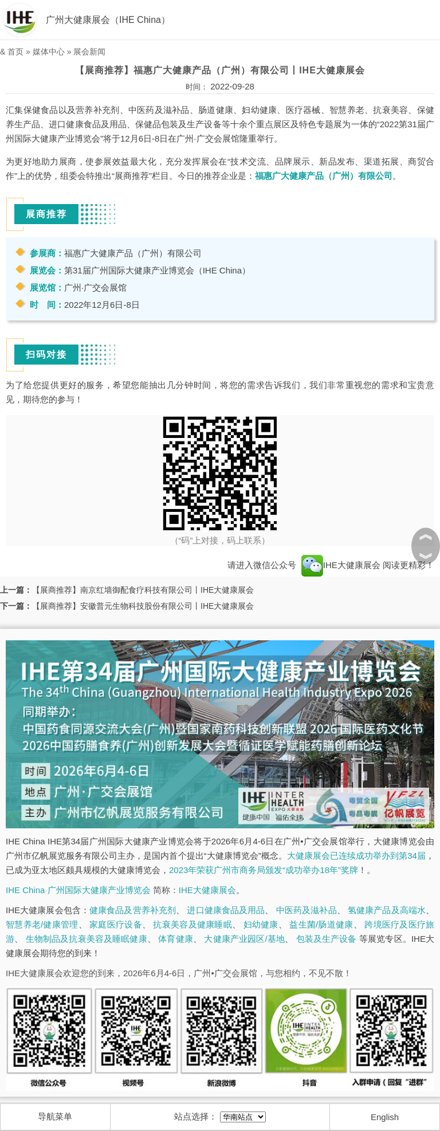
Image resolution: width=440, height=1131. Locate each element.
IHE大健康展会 (341, 565)
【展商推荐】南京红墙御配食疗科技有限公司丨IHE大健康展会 (143, 589)
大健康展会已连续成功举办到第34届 (356, 855)
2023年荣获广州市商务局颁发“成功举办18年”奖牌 (263, 870)
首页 (15, 51)
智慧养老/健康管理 (42, 924)
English (385, 1117)
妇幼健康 (260, 924)
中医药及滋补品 (306, 910)
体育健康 (175, 939)
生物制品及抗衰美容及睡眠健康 (86, 939)
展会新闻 (89, 51)
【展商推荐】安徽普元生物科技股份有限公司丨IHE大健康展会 (143, 605)
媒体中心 (49, 51)
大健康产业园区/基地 (244, 939)
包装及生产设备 (326, 939)
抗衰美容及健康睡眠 (192, 924)
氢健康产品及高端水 (387, 910)
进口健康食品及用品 (226, 910)
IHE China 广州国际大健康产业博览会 (78, 890)
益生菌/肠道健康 (321, 924)
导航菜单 (55, 1116)
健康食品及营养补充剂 (132, 910)
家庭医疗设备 (115, 924)
